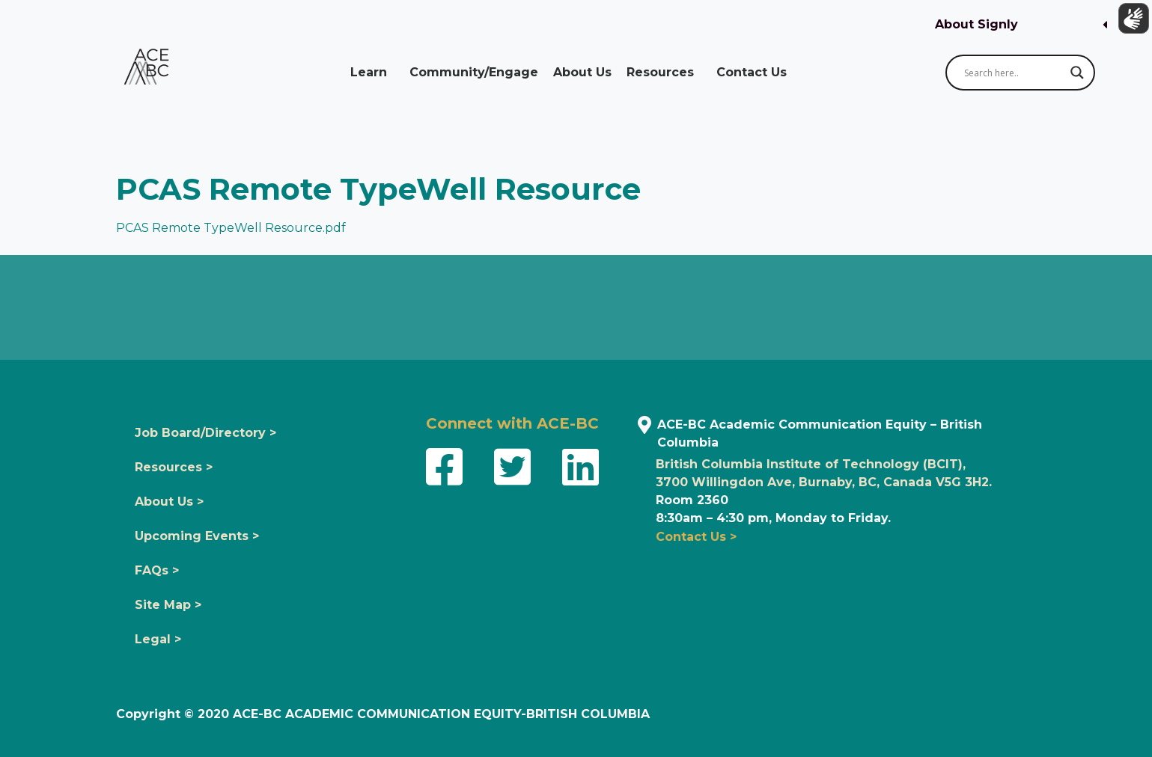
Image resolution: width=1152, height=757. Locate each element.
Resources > (174, 467)
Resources (664, 72)
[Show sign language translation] (1130, 21)
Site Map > (168, 605)
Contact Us (755, 72)
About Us (582, 72)
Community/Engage (473, 72)
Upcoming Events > (197, 536)
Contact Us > (696, 537)
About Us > (169, 501)
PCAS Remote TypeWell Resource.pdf (231, 228)
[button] (1021, 25)
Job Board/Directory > (205, 433)
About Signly (976, 24)
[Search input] (1013, 72)
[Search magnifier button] (1077, 72)
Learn (372, 72)
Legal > (158, 639)
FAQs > (157, 570)
